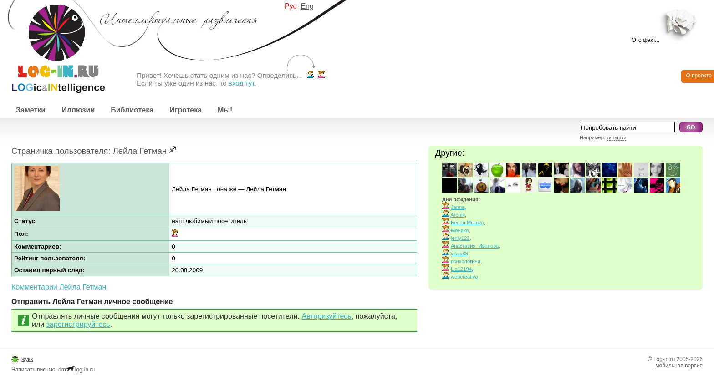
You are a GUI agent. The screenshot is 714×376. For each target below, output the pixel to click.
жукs (27, 359)
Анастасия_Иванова (475, 246)
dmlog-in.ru (76, 369)
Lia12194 (461, 269)
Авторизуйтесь (326, 316)
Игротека (185, 110)
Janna (457, 207)
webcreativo (464, 276)
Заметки (31, 110)
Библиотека (132, 110)
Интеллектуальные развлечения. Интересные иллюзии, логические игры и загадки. (52, 46)
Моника (460, 230)
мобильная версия (679, 365)
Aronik (457, 215)
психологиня (465, 261)
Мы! (225, 110)
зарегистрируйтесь (78, 324)
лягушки (616, 137)
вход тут (242, 83)
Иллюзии (78, 110)
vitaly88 (459, 253)
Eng (307, 6)
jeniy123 (460, 238)
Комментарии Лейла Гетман (58, 287)
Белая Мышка (467, 222)
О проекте (699, 75)
